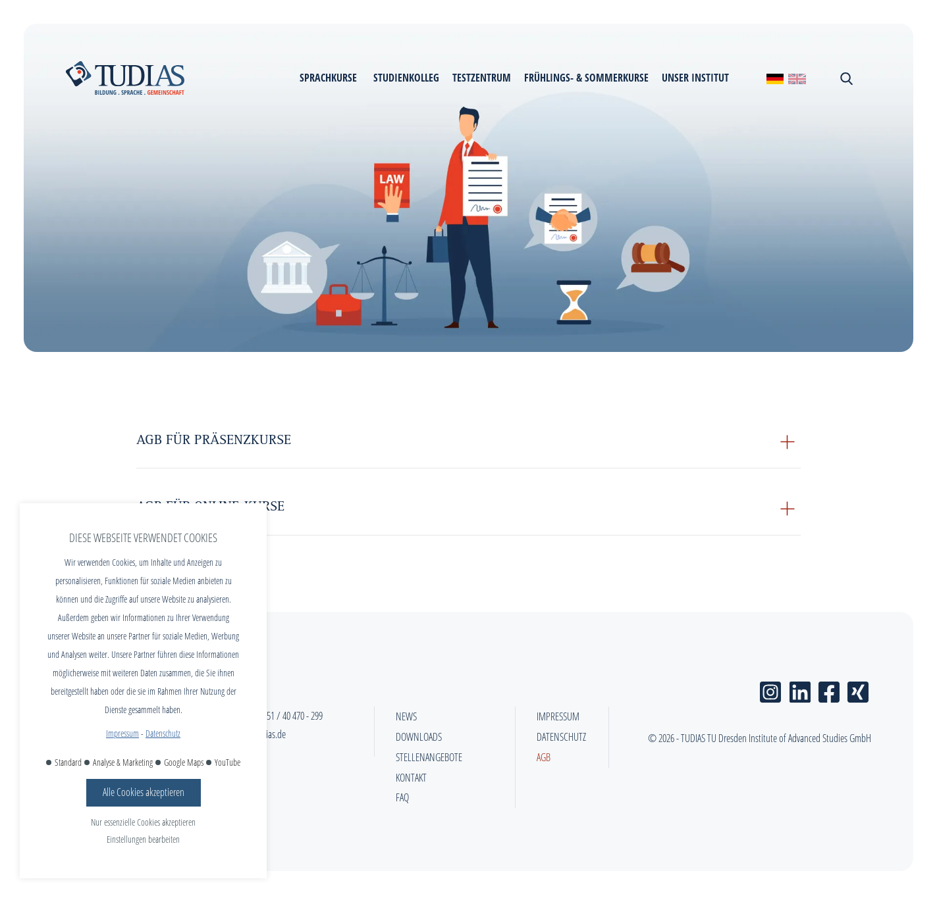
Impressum (122, 733)
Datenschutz (163, 733)
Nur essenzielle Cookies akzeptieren (143, 822)
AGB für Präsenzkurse (213, 441)
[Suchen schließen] (845, 78)
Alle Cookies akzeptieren (143, 792)
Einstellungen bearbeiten (143, 839)
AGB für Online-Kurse (210, 507)
